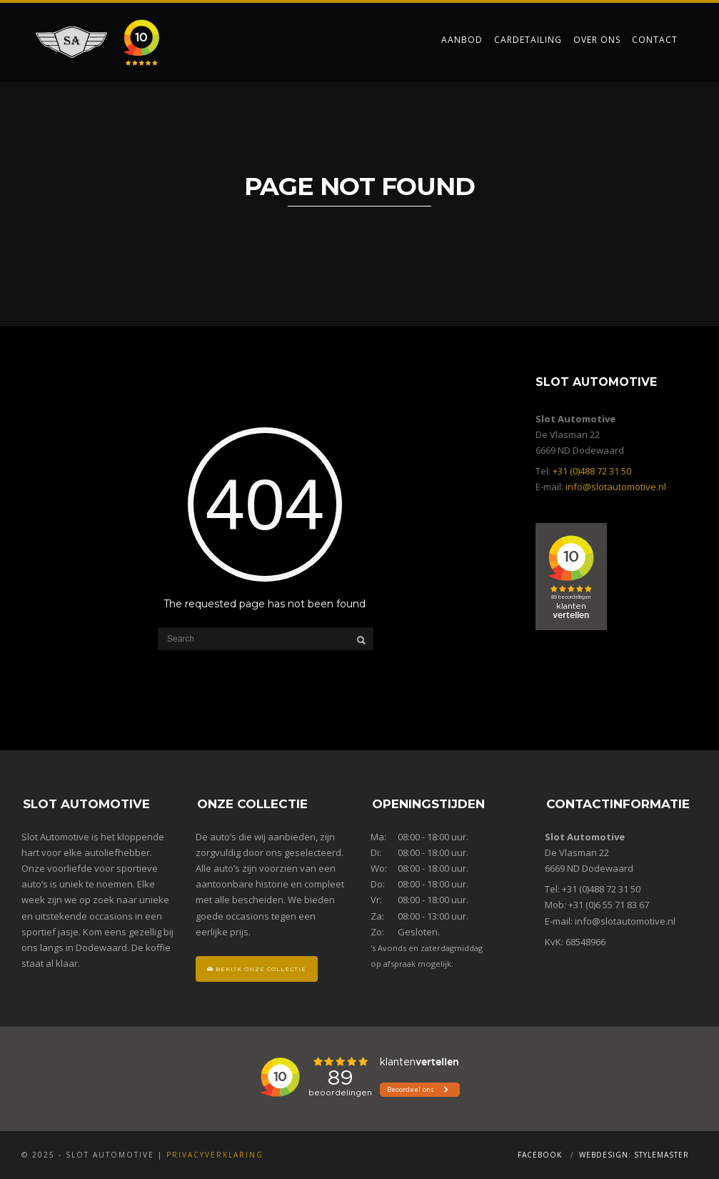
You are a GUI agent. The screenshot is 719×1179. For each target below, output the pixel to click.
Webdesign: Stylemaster (634, 1155)
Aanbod (462, 40)
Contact (655, 40)
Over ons (596, 40)
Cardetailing (528, 40)
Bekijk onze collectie (256, 968)
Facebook (540, 1155)
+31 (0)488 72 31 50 (592, 470)
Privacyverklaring (214, 1155)
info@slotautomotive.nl (615, 486)
